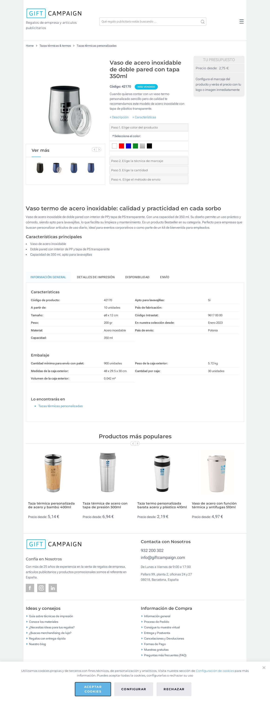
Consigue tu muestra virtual (162, 627)
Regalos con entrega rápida (47, 638)
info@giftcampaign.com (163, 557)
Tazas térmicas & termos (55, 45)
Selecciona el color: (126, 136)
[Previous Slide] (94, 149)
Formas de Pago (155, 644)
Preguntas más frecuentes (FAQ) (165, 655)
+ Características (144, 117)
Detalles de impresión (96, 277)
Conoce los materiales (43, 621)
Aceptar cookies (93, 689)
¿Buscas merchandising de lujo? (50, 632)
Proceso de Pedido (156, 621)
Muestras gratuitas (156, 649)
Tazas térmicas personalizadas (96, 45)
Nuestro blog (37, 644)
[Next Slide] (98, 149)
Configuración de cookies (215, 671)
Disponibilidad (137, 277)
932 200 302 (152, 550)
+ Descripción (119, 117)
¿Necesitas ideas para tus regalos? (52, 627)
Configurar (133, 689)
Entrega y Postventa (157, 632)
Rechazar (174, 689)
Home (30, 45)
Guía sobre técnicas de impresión (51, 616)
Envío (164, 277)
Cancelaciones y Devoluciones (164, 638)
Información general (157, 616)
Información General (48, 277)
